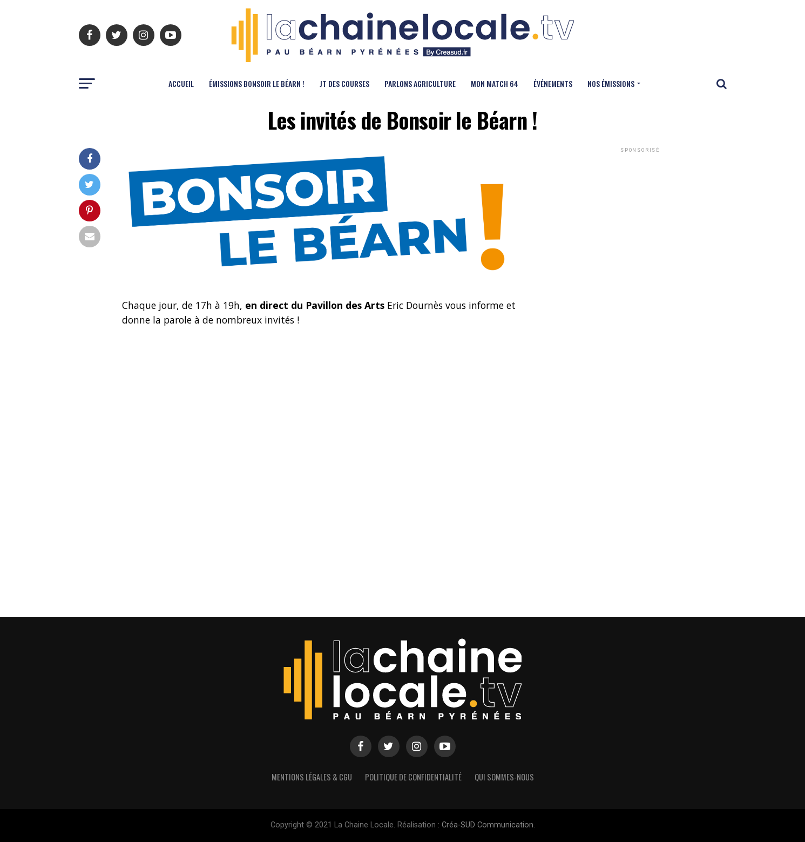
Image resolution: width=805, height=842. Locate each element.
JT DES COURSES (344, 83)
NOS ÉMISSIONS (610, 83)
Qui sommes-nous (504, 777)
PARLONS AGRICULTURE (420, 83)
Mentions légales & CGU (312, 777)
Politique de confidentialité (413, 777)
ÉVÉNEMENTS (552, 83)
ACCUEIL (181, 83)
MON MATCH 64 (494, 83)
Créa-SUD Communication (487, 825)
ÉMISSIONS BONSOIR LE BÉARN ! (257, 83)
